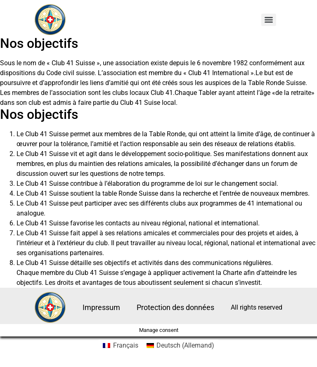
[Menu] (268, 20)
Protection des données (175, 307)
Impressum (101, 307)
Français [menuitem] (125, 345)
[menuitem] (120, 345)
